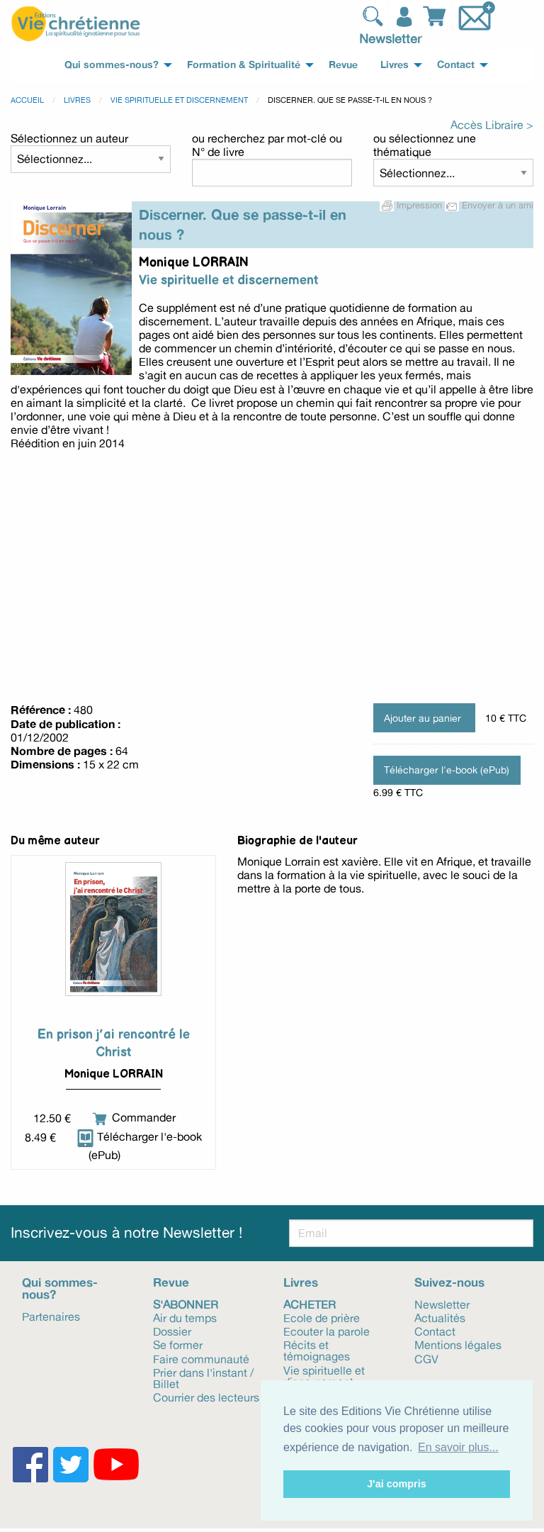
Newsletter (390, 38)
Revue (171, 1282)
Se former (178, 1344)
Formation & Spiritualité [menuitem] (243, 64)
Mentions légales (458, 1344)
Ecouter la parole (326, 1330)
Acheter (309, 1303)
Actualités (439, 1317)
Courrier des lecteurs (206, 1396)
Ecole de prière (321, 1317)
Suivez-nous (449, 1282)
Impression (412, 205)
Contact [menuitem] (456, 64)
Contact (434, 1330)
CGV (426, 1358)
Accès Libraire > (491, 125)
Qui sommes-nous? (60, 1288)
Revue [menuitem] (343, 64)
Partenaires (51, 1315)
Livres (77, 100)
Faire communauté (201, 1358)
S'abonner (185, 1303)
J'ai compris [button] (396, 1483)
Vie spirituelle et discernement (179, 100)
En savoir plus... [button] (458, 1447)
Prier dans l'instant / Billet (203, 1377)
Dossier (172, 1330)
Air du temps (185, 1317)
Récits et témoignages (316, 1350)
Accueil (27, 100)
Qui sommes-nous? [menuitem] (111, 64)
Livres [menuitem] (394, 64)
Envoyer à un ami (489, 205)
